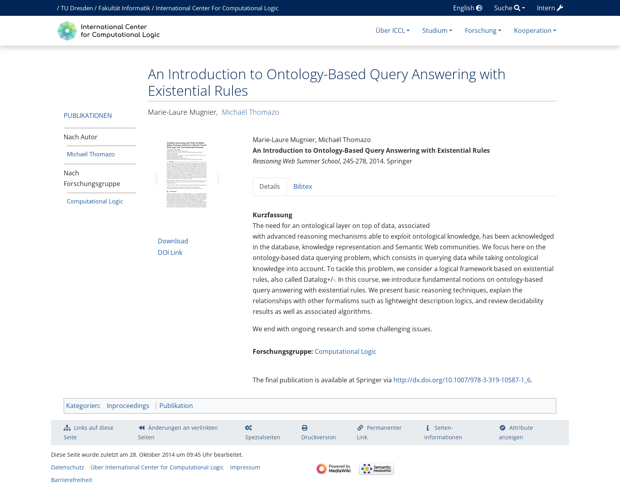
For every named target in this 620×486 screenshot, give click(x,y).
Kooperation (533, 30)
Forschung (481, 30)
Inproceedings (128, 405)
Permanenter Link (379, 432)
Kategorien (82, 405)
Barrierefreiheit (71, 480)
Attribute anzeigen (516, 432)
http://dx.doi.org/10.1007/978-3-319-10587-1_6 (462, 380)
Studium (435, 30)
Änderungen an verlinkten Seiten (178, 432)
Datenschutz (67, 467)
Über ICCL (390, 30)
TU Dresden (77, 8)
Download (173, 241)
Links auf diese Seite (88, 432)
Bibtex (302, 186)
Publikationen (88, 115)
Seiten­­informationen (443, 432)
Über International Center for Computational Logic (157, 467)
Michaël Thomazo (91, 154)
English (467, 8)
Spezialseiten (262, 437)
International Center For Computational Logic (217, 8)
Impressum (245, 467)
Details (269, 186)
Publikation (176, 405)
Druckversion (318, 437)
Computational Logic (95, 201)
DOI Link (170, 252)
